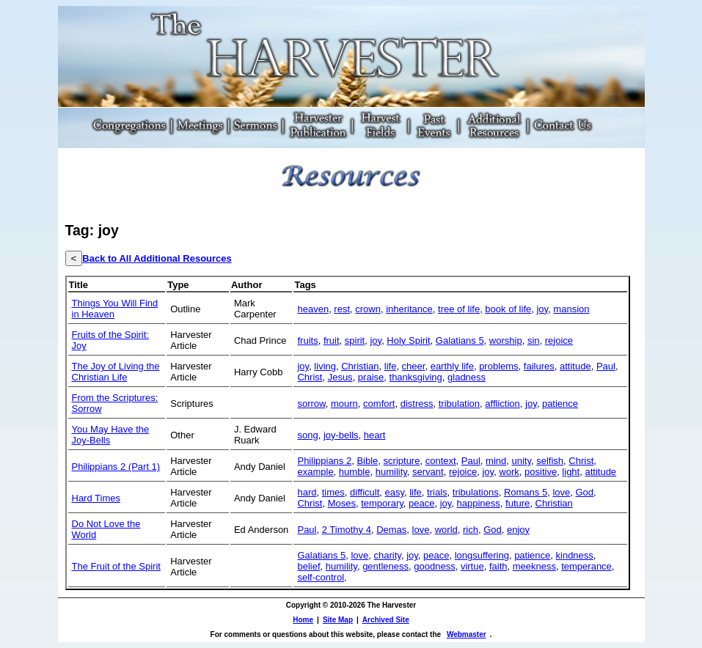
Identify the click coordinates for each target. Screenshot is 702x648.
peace (421, 503)
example (315, 471)
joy (542, 308)
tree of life (459, 308)
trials (437, 492)
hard (306, 492)
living (325, 366)
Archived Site (385, 620)
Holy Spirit (408, 340)
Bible (367, 460)
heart (375, 435)
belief (308, 566)
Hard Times (96, 498)
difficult (364, 492)
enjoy (518, 529)
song (307, 435)
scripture (402, 460)
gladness (466, 377)
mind (496, 460)
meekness (534, 566)
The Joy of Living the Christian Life (116, 372)
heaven (313, 308)
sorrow (311, 403)
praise (371, 377)
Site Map (338, 620)
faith (498, 566)
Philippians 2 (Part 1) (116, 466)
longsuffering (482, 555)
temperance (586, 566)
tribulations (476, 492)
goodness (434, 566)
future (517, 503)
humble (354, 471)
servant (428, 471)
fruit (331, 340)
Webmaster (466, 634)
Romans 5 (525, 492)
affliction (502, 403)
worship (505, 340)
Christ (309, 377)
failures (539, 366)
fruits (307, 340)
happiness (478, 503)
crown (368, 308)
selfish (549, 460)
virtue (472, 566)
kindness (574, 555)
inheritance (409, 308)
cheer (413, 366)
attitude (575, 366)
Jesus (340, 377)
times (333, 492)
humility (391, 471)
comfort (379, 403)
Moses (342, 503)
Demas (391, 529)
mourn (344, 403)
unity (522, 460)
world (446, 529)
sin (533, 340)
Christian (360, 366)
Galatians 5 (460, 340)
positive (540, 471)
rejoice (559, 340)
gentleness (385, 566)
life (390, 366)
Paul (605, 366)
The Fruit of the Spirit (116, 566)
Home (303, 620)
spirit (355, 340)
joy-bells (341, 435)
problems (498, 366)
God (584, 492)
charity (387, 555)
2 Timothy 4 (346, 529)
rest (342, 308)
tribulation (459, 403)
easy (395, 492)
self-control (320, 577)
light (570, 471)
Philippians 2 (324, 460)
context (440, 460)
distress (417, 403)
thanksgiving (416, 377)
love (561, 492)
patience (560, 403)
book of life (508, 308)
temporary (382, 503)
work (509, 471)
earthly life (452, 366)
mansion (571, 308)
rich (470, 529)
